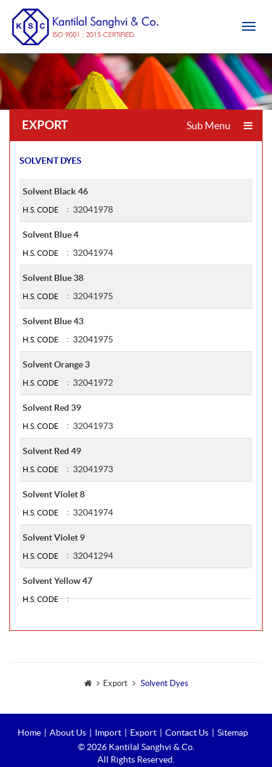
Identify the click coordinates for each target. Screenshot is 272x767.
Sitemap (232, 732)
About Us (68, 732)
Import (108, 732)
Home (29, 732)
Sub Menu (220, 125)
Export (143, 732)
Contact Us (187, 732)
